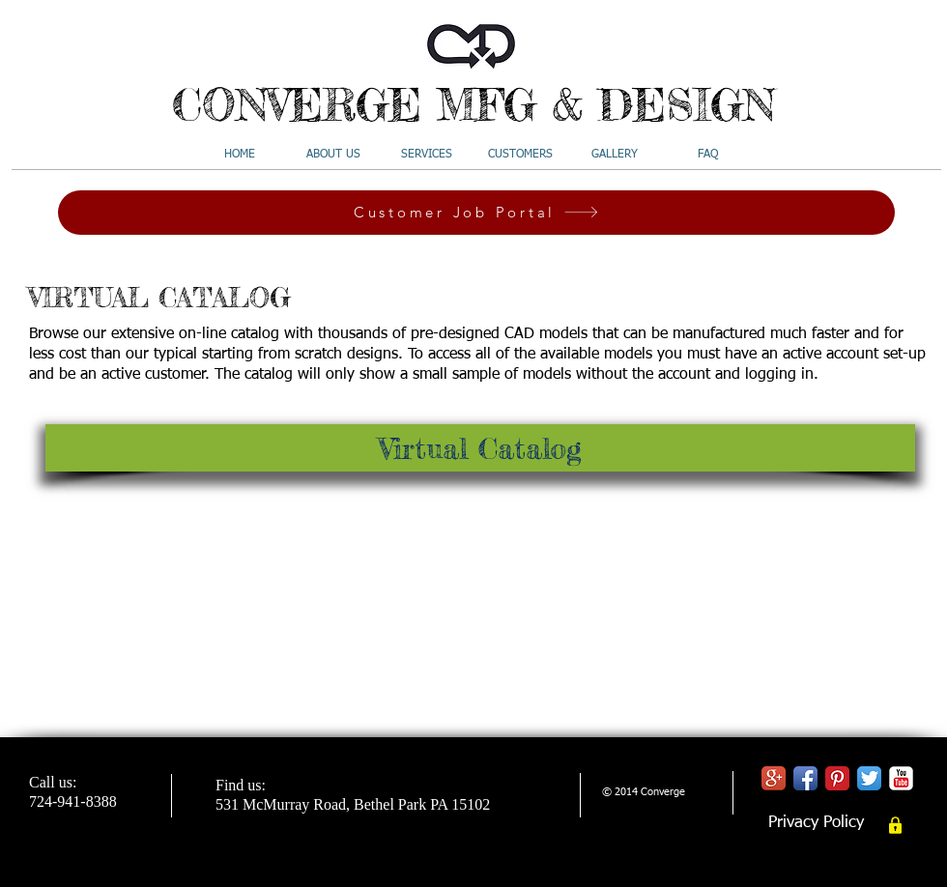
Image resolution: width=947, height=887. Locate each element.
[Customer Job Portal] (476, 212)
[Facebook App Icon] (805, 778)
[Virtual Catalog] (480, 448)
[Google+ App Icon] (773, 778)
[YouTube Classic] (901, 778)
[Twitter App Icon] (869, 778)
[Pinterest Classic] (837, 778)
